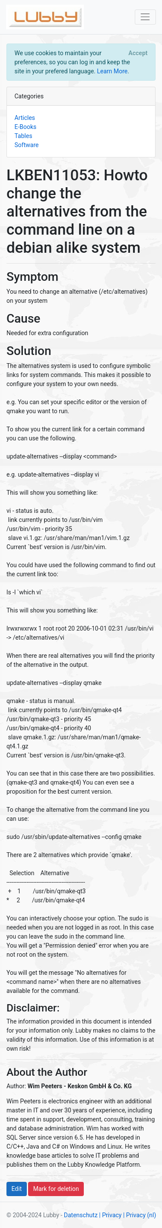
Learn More (112, 71)
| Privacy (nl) (139, 1215)
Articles (25, 117)
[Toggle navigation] (145, 17)
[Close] (138, 53)
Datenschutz (81, 1215)
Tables (23, 135)
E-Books (26, 126)
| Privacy (110, 1215)
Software (27, 144)
